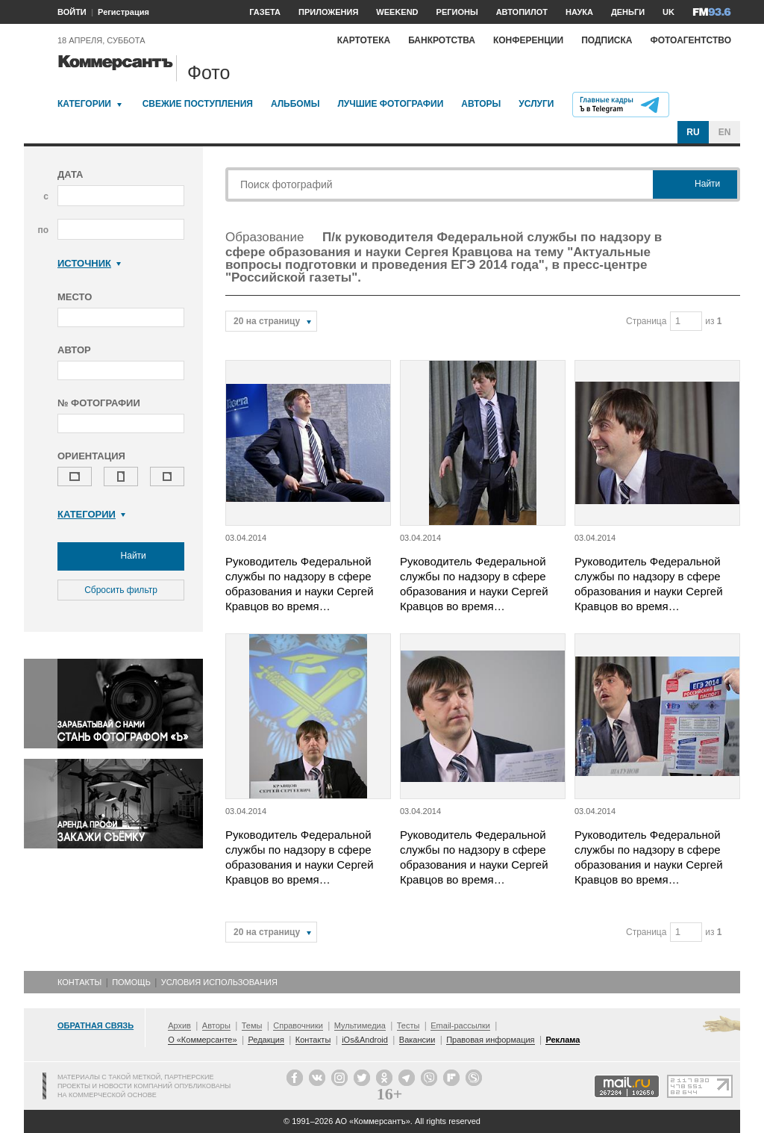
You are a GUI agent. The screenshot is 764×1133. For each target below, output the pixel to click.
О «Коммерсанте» (202, 1039)
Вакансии (417, 1039)
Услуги (536, 104)
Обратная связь (95, 1025)
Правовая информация (490, 1039)
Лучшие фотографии (390, 104)
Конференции (528, 40)
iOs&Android (365, 1039)
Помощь (131, 982)
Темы (252, 1025)
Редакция (266, 1039)
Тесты (408, 1025)
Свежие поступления (198, 104)
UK (668, 11)
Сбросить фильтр (120, 590)
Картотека (364, 40)
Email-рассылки (460, 1025)
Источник (89, 263)
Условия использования (219, 982)
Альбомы (295, 104)
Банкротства (441, 40)
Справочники (298, 1025)
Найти (121, 556)
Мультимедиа (360, 1025)
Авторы (481, 104)
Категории (84, 104)
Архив (179, 1025)
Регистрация (123, 11)
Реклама (562, 1039)
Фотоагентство (690, 40)
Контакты (79, 982)
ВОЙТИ (72, 11)
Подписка (606, 40)
